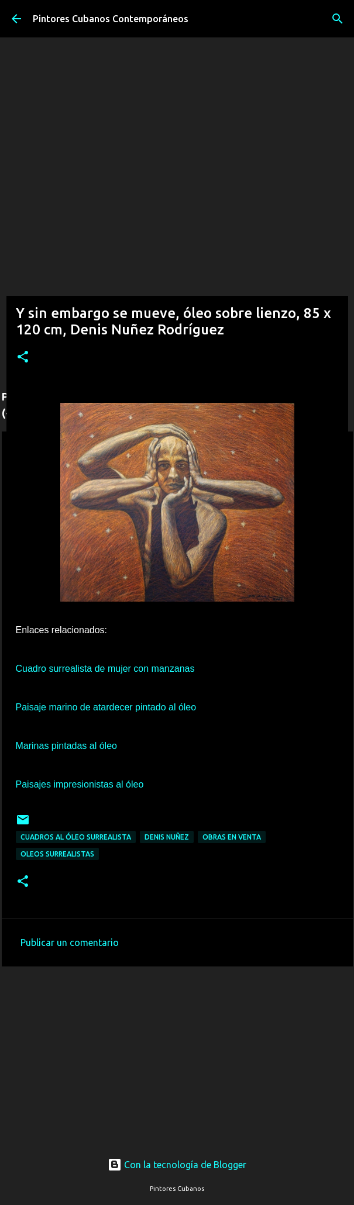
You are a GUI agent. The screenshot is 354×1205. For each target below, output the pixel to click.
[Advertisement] (177, 1048)
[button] (23, 357)
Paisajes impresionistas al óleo (80, 784)
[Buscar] (338, 19)
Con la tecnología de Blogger (177, 1164)
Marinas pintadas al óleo (66, 746)
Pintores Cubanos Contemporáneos (110, 18)
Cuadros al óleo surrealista (75, 837)
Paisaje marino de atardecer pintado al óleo (106, 707)
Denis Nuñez (167, 837)
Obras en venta (231, 837)
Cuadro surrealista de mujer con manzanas (105, 669)
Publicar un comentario (69, 942)
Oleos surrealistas (57, 854)
